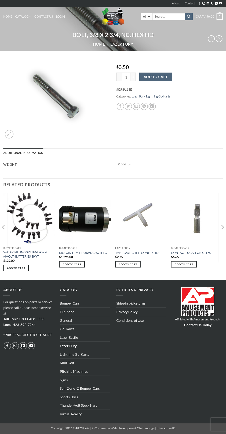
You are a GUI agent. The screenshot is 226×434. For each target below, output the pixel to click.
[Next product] (211, 38)
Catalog (23, 17)
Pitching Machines (74, 371)
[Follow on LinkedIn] (216, 3)
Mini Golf (67, 363)
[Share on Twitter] (128, 106)
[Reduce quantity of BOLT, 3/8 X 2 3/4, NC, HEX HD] (119, 77)
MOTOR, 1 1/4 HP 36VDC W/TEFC (83, 252)
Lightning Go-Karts (158, 96)
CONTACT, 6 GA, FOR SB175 (191, 252)
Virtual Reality (71, 414)
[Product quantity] (126, 77)
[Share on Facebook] (120, 106)
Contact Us (43, 16)
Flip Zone (67, 312)
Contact (190, 3)
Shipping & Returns (130, 303)
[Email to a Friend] (136, 106)
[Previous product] (219, 38)
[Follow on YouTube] (220, 3)
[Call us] (212, 3)
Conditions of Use (130, 320)
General (66, 320)
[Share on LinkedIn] (152, 106)
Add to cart (156, 77)
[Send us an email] (208, 3)
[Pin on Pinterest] (144, 106)
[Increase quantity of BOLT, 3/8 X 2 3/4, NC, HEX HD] (133, 77)
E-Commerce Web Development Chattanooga (123, 428)
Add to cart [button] (16, 268)
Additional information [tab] (23, 153)
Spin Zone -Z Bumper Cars (80, 388)
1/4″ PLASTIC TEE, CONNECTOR (137, 252)
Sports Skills (69, 397)
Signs (64, 380)
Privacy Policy (126, 312)
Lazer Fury (121, 44)
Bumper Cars (70, 303)
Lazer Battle (69, 337)
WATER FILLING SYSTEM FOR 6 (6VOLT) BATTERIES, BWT (25, 254)
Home (7, 16)
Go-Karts (67, 329)
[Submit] (189, 17)
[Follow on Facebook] (199, 3)
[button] (60, 16)
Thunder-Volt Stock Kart (78, 405)
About (176, 3)
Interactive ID (166, 428)
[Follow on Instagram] (203, 3)
